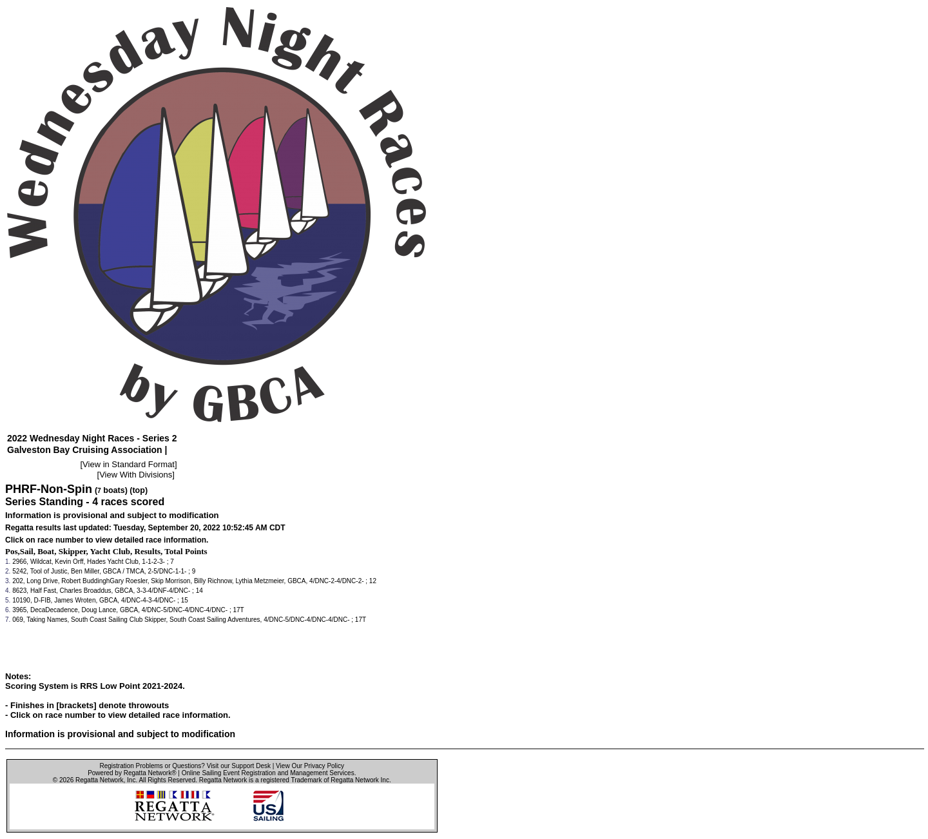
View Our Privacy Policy (310, 765)
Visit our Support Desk (239, 765)
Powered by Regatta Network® (132, 772)
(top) (139, 490)
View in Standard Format (128, 464)
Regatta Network (99, 780)
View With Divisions (135, 474)
